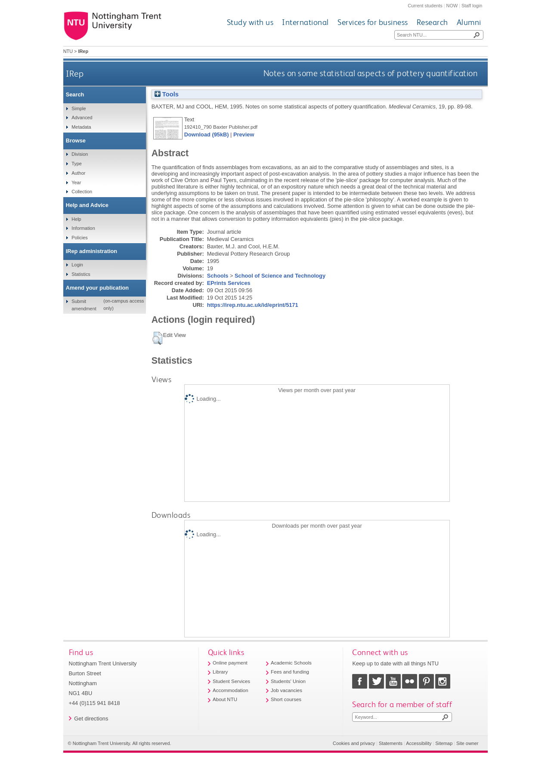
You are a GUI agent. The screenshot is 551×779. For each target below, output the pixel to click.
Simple (78, 108)
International (305, 22)
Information (83, 228)
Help (76, 219)
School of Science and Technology (280, 275)
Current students (425, 5)
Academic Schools (291, 662)
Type (76, 163)
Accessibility (418, 743)
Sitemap (443, 743)
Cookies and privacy (354, 743)
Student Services (231, 681)
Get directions (91, 718)
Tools (167, 94)
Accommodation (230, 690)
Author (78, 173)
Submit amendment (83, 305)
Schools (218, 275)
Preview (243, 134)
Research (432, 22)
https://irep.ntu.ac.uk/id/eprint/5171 (252, 305)
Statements (390, 743)
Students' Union (288, 681)
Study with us (250, 22)
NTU (68, 51)
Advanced (81, 117)
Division (79, 154)
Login (77, 264)
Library (220, 671)
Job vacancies (286, 690)
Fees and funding (290, 671)
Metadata (81, 127)
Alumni (469, 22)
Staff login (471, 5)
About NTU (225, 699)
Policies (79, 237)
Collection (81, 191)
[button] (157, 338)
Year (76, 182)
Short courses (286, 699)
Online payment (230, 662)
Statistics (80, 274)
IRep (75, 73)
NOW (452, 5)
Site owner (467, 743)
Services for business (372, 22)
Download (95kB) (206, 134)
